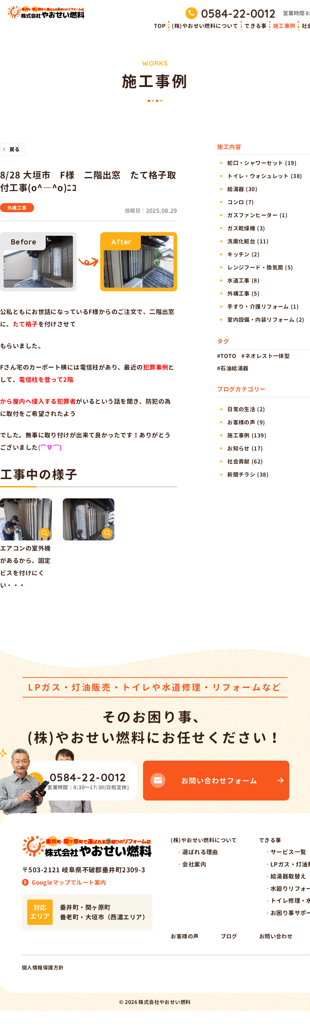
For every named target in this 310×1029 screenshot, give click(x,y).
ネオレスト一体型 (267, 356)
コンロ (235, 202)
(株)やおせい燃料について (205, 26)
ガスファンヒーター (252, 215)
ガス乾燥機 (241, 228)
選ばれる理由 (200, 856)
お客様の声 (241, 422)
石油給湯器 (234, 368)
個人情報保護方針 (43, 985)
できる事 (255, 26)
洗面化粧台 (241, 241)
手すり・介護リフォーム (258, 306)
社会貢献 (238, 461)
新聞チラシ (241, 474)
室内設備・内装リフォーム (260, 320)
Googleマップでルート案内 (69, 884)
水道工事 (238, 280)
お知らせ (238, 448)
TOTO (228, 356)
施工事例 (284, 26)
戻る (14, 149)
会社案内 (194, 869)
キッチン (238, 254)
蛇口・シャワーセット (255, 163)
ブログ (280, 950)
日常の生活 (241, 409)
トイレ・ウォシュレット (258, 176)
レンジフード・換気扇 (255, 267)
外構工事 (17, 208)
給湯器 (235, 189)
